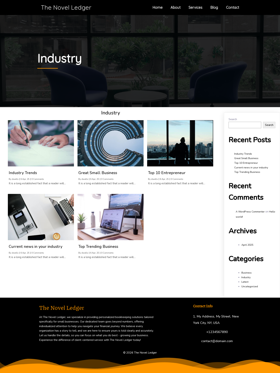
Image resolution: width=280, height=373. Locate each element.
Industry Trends (243, 154)
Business (246, 272)
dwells (15, 179)
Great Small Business (246, 158)
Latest (244, 282)
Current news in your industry (251, 167)
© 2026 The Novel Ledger (140, 353)
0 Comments (37, 179)
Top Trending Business (247, 172)
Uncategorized (249, 286)
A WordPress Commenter (250, 211)
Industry (246, 277)
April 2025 (247, 245)
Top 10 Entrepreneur (246, 163)
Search (233, 119)
